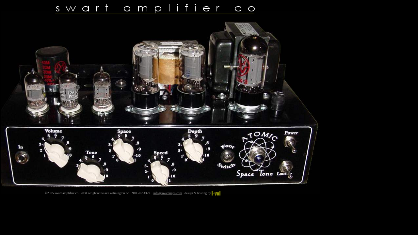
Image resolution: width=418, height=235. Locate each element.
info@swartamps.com (167, 193)
